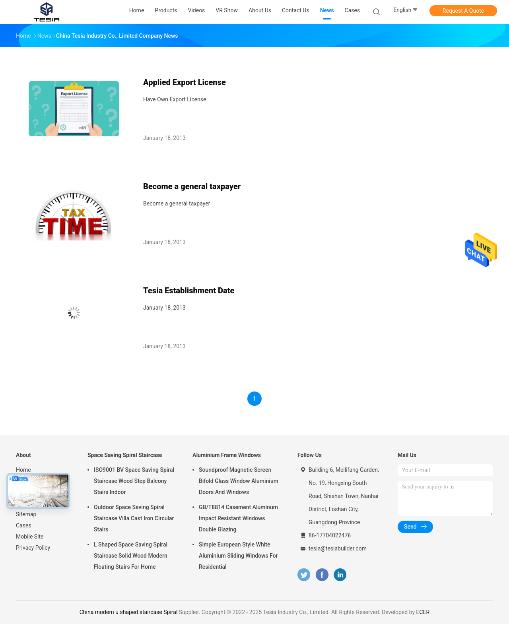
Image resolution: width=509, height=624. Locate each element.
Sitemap (26, 514)
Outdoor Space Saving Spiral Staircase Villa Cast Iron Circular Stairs (134, 518)
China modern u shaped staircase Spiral (129, 612)
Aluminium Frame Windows (226, 455)
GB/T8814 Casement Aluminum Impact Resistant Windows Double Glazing (238, 518)
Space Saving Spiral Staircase (124, 455)
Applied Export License (184, 82)
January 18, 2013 (164, 307)
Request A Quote (463, 11)
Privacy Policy (33, 548)
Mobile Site (30, 536)
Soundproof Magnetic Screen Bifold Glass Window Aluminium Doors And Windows (238, 481)
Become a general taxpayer (192, 186)
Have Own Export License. (175, 99)
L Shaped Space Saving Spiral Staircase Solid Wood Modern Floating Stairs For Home (130, 555)
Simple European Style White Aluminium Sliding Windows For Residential (238, 555)
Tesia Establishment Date (188, 290)
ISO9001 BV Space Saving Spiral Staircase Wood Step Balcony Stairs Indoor (134, 481)
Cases (23, 525)
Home (23, 470)
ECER (423, 612)
